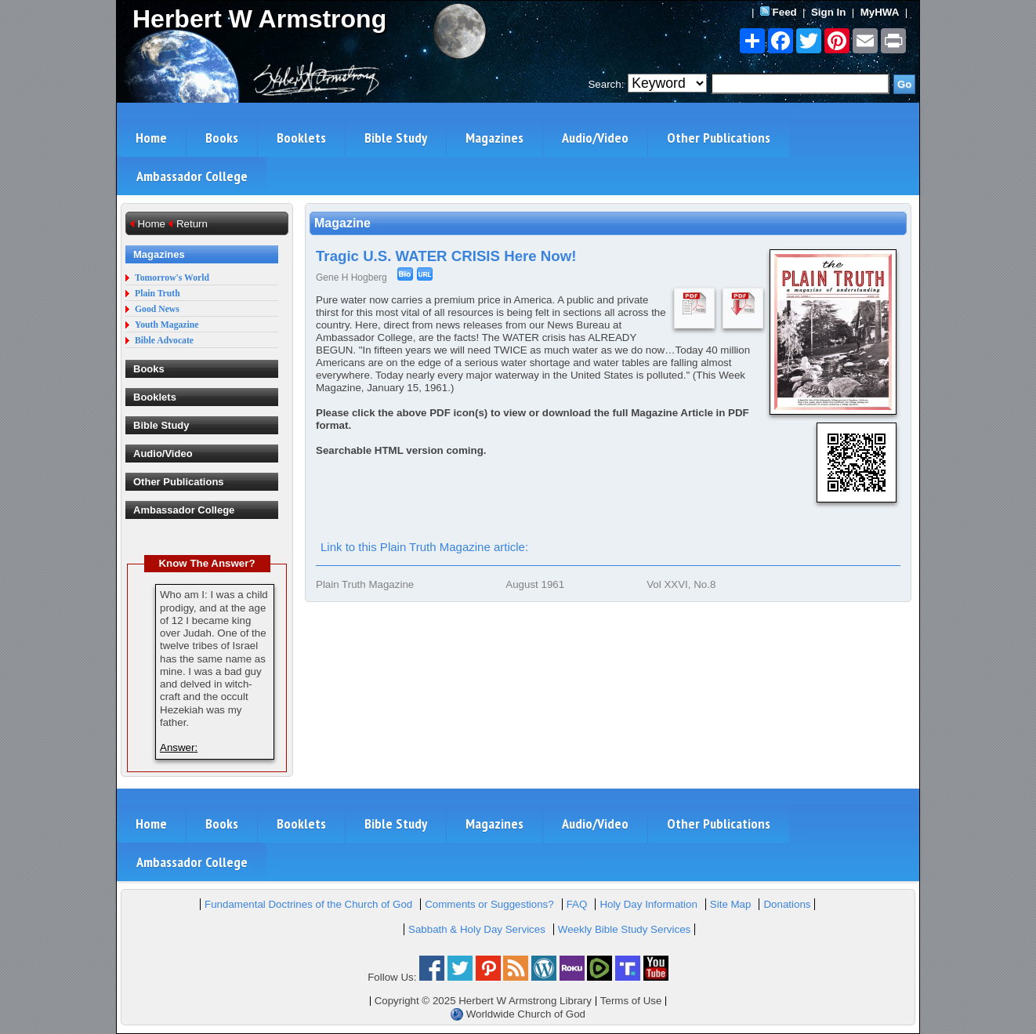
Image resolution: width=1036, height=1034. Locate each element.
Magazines (494, 138)
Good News (157, 309)
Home (151, 138)
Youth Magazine (167, 325)
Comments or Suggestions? (489, 904)
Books (221, 138)
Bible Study (395, 138)
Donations (786, 904)
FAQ (577, 904)
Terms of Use (631, 1001)
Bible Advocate (164, 341)
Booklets (301, 138)
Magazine (342, 223)
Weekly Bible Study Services (624, 929)
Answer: (178, 747)
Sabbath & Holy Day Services (476, 929)
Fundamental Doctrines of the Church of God (308, 904)
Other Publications (718, 138)
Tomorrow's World (172, 278)
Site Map (731, 904)
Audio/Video (595, 138)
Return (192, 224)
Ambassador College (192, 176)
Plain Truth (157, 293)
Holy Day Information (648, 904)
